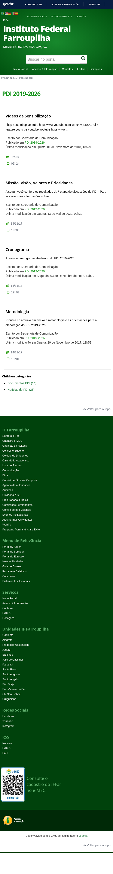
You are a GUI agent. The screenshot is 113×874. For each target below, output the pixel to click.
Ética (5, 475)
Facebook (8, 716)
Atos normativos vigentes (17, 519)
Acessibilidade (37, 16)
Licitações (96, 69)
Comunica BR (33, 4)
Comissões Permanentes (17, 504)
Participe (94, 4)
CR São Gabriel (11, 694)
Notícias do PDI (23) (20, 389)
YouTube (7, 721)
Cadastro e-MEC (12, 440)
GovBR (8, 4)
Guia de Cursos (11, 566)
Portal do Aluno (11, 546)
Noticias (7, 743)
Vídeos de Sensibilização (28, 116)
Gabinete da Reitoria (14, 445)
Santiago (7, 654)
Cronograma (17, 249)
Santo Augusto (11, 674)
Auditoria (7, 490)
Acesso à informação (65, 4)
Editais (81, 69)
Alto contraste (61, 16)
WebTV (6, 524)
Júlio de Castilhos (13, 659)
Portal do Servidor (13, 551)
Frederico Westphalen (15, 644)
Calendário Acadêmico (15, 460)
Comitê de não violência (16, 509)
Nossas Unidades (13, 561)
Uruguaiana (9, 699)
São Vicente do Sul (13, 689)
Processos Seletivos (14, 571)
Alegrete (7, 639)
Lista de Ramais (12, 465)
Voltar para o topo (96, 409)
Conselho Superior (13, 450)
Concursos (8, 576)
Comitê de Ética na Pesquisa (19, 480)
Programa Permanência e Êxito (21, 529)
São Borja (8, 684)
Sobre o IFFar (10, 435)
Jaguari (6, 649)
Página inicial (9, 78)
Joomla (83, 835)
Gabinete (7, 635)
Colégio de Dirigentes (15, 455)
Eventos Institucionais (15, 514)
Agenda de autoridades (16, 485)
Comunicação (10, 470)
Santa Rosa (9, 669)
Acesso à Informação (44, 69)
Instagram (8, 726)
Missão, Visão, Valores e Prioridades (39, 182)
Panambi (7, 664)
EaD (5, 753)
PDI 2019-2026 (35, 142)
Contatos (67, 69)
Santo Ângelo (10, 679)
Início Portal (20, 69)
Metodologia (17, 311)
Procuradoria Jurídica (15, 500)
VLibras (81, 16)
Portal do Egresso (13, 556)
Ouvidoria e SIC (11, 495)
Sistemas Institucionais (16, 581)
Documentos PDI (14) (21, 383)
